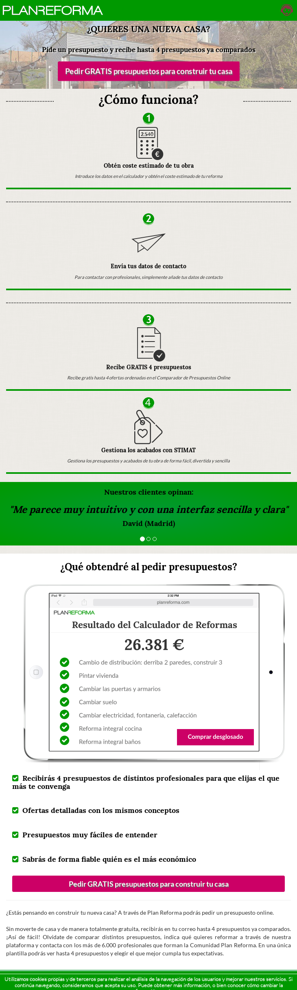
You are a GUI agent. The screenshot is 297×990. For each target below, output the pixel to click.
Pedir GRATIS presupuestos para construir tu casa (148, 71)
